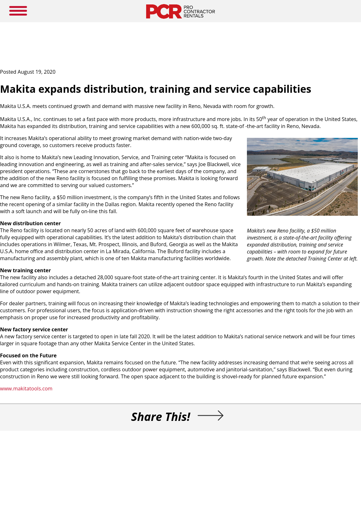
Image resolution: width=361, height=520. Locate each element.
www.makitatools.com (26, 388)
